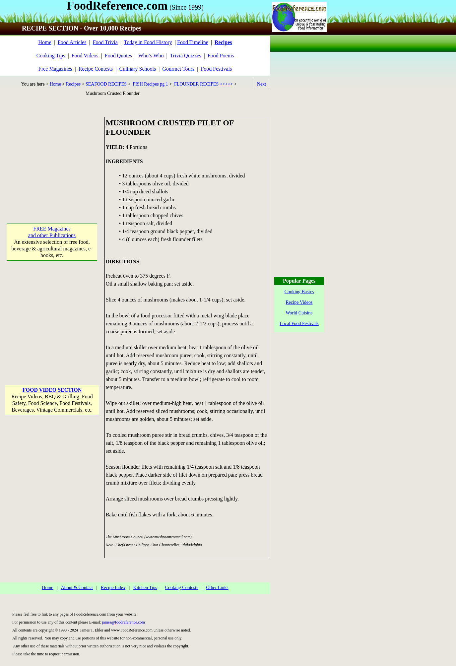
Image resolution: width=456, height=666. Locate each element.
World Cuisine (299, 312)
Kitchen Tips (145, 587)
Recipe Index (113, 587)
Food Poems (221, 55)
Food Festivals (216, 69)
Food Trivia (105, 42)
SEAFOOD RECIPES (106, 84)
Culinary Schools (137, 69)
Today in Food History (148, 42)
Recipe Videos (299, 302)
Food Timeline (192, 42)
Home (44, 42)
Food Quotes (118, 55)
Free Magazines (55, 69)
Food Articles (72, 42)
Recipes (73, 84)
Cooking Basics (299, 291)
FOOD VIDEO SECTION (52, 390)
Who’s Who (151, 55)
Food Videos (85, 55)
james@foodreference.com (123, 622)
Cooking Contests (181, 587)
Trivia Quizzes (185, 55)
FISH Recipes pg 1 (150, 84)
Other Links (217, 587)
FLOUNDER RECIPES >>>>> (203, 84)
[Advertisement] (52, 158)
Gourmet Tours (178, 69)
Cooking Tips (50, 55)
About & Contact (77, 587)
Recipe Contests (96, 69)
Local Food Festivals (299, 323)
